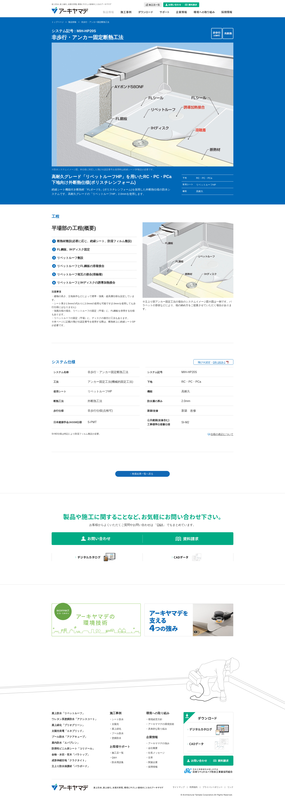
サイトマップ (179, 787)
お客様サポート (120, 746)
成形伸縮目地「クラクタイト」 (69, 760)
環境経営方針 (155, 719)
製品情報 (72, 22)
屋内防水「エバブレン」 (66, 742)
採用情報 (153, 766)
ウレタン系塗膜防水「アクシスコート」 (74, 719)
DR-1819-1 (219, 362)
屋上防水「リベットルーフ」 (68, 713)
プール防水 (118, 733)
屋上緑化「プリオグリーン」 (68, 725)
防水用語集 (118, 762)
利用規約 (194, 787)
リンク (230, 787)
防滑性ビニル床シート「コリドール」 (73, 748)
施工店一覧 (118, 752)
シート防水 (118, 719)
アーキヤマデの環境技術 (161, 724)
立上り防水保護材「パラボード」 (71, 766)
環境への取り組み (157, 713)
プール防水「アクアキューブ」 (69, 736)
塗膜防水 (116, 738)
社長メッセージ (156, 752)
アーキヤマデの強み (158, 743)
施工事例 (115, 713)
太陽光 (115, 724)
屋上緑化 (116, 728)
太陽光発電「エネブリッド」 (68, 730)
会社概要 (153, 748)
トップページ (58, 22)
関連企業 (153, 762)
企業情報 (152, 737)
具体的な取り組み (157, 728)
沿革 (150, 757)
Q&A (160, 524)
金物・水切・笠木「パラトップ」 (71, 754)
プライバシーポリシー (212, 787)
